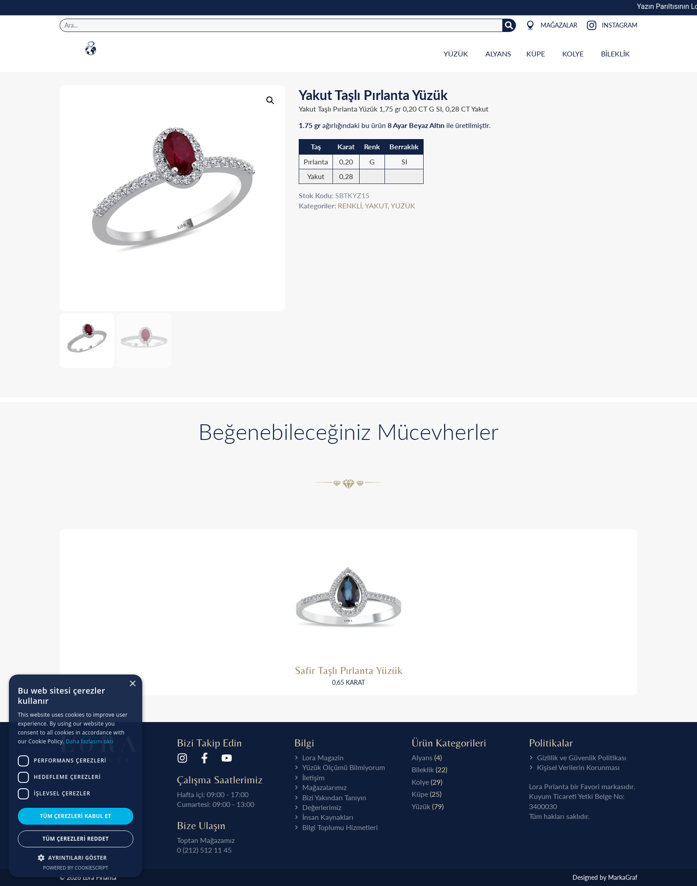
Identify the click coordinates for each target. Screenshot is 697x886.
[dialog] (75, 775)
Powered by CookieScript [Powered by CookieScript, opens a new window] (75, 867)
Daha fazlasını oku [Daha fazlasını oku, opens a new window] (89, 741)
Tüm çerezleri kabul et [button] (76, 816)
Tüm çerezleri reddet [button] (76, 838)
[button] (75, 857)
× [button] (132, 684)
